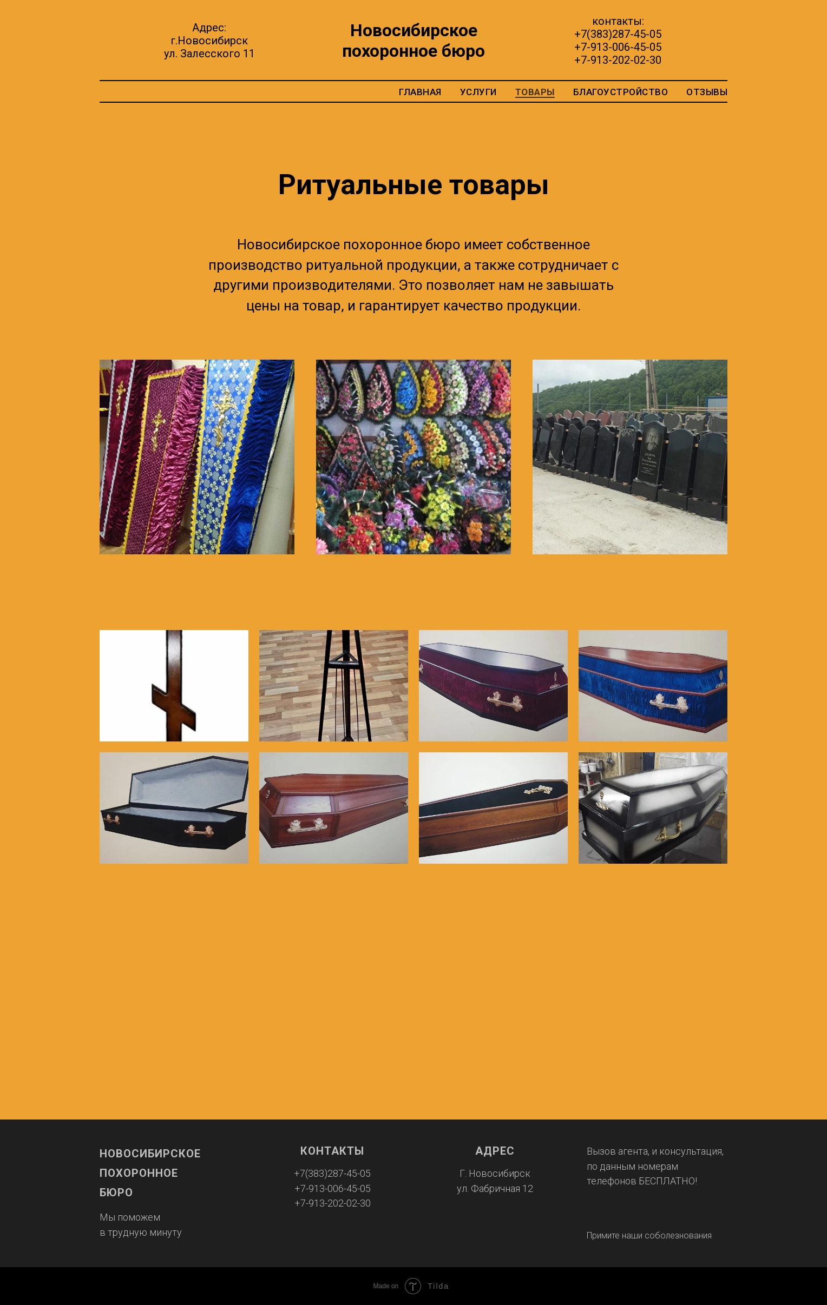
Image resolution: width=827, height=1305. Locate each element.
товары (535, 92)
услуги (478, 92)
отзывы (706, 92)
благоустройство (620, 92)
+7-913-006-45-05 (617, 47)
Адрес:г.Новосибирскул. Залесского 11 (209, 40)
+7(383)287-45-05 (617, 34)
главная (420, 92)
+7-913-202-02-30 (617, 60)
